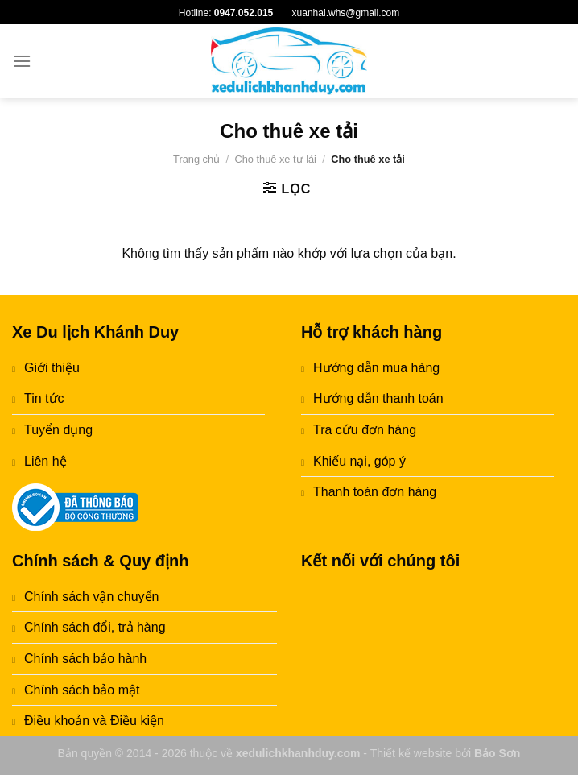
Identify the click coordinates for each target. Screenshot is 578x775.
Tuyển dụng (58, 430)
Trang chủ (196, 159)
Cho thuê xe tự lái (275, 159)
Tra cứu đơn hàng (364, 430)
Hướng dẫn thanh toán (378, 398)
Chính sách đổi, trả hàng (95, 627)
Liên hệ (45, 461)
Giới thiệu (52, 368)
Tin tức (44, 398)
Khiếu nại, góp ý (359, 461)
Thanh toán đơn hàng (374, 492)
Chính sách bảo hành (85, 658)
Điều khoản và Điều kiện (94, 720)
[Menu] (21, 61)
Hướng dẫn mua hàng (376, 368)
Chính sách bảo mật (81, 690)
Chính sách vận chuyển (91, 596)
